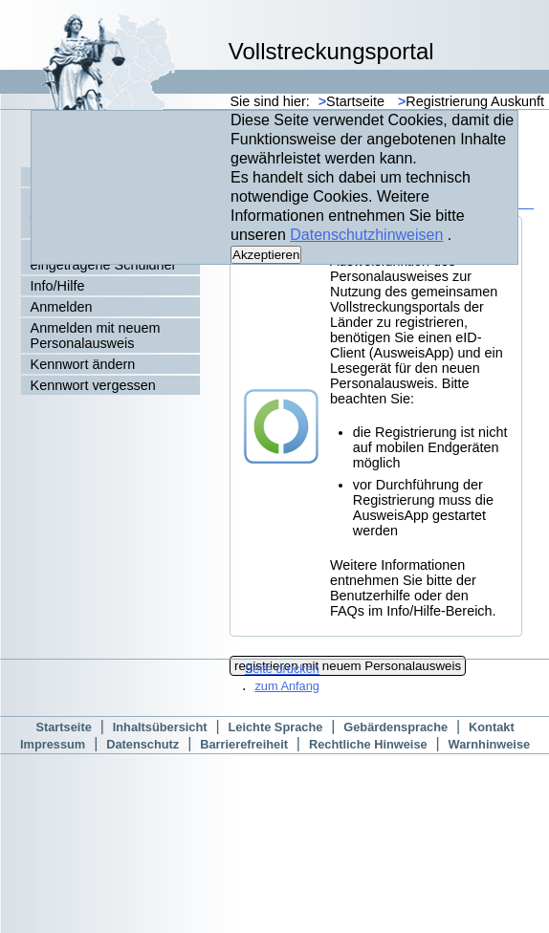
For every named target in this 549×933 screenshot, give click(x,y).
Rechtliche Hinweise (368, 744)
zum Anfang (286, 686)
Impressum (52, 744)
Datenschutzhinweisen (366, 235)
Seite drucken (282, 669)
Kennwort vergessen (93, 385)
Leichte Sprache (275, 727)
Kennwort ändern (83, 364)
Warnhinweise (490, 744)
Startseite (351, 101)
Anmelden (62, 307)
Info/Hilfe (58, 285)
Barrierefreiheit (244, 744)
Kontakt (492, 727)
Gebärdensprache (395, 727)
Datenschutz (142, 744)
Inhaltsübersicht (160, 727)
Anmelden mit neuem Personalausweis (96, 335)
